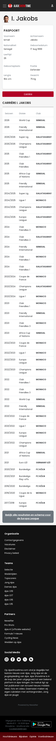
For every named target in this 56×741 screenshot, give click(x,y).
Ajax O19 (8, 591)
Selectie (8, 569)
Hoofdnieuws (10, 736)
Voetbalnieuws (46, 736)
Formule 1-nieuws (13, 633)
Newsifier (9, 620)
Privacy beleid (11, 553)
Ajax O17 (8, 595)
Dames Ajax (10, 586)
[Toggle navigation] (4, 6)
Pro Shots (9, 625)
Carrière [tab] (28, 94)
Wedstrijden (10, 573)
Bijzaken (23, 736)
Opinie (32, 736)
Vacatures (9, 544)
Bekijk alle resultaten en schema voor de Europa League (28, 516)
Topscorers (10, 578)
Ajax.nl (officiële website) (17, 629)
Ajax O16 (8, 599)
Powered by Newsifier (28, 705)
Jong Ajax (9, 582)
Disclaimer (9, 548)
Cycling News (11, 637)
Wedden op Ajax (12, 642)
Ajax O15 (8, 604)
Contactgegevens (14, 540)
